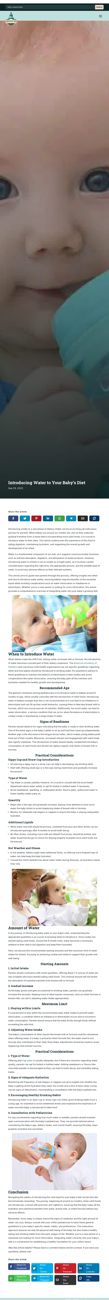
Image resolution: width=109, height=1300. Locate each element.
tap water (28, 1060)
